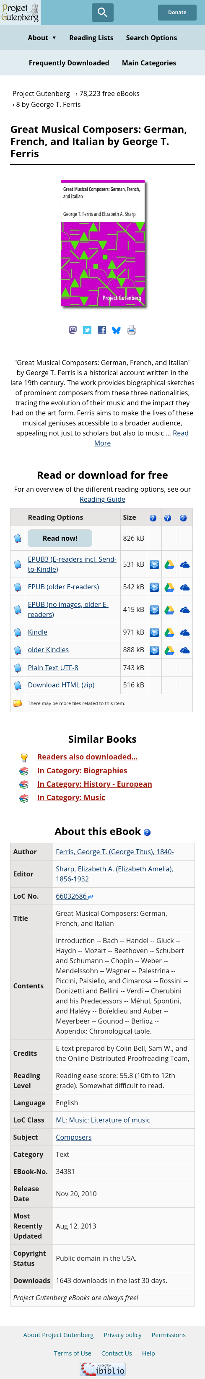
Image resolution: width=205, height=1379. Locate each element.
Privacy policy (123, 1335)
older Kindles (48, 649)
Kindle (37, 632)
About (42, 38)
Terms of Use (72, 1353)
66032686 (74, 896)
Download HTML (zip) (61, 685)
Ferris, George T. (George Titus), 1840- (115, 851)
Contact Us (116, 1353)
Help (148, 1353)
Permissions (169, 1335)
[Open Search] (103, 12)
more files (70, 703)
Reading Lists (91, 37)
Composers (73, 1137)
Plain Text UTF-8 (53, 667)
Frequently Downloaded (69, 62)
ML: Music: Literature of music (103, 1120)
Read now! (60, 538)
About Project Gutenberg (58, 1335)
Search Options (151, 37)
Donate (177, 12)
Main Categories (149, 62)
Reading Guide (102, 499)
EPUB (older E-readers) (63, 586)
